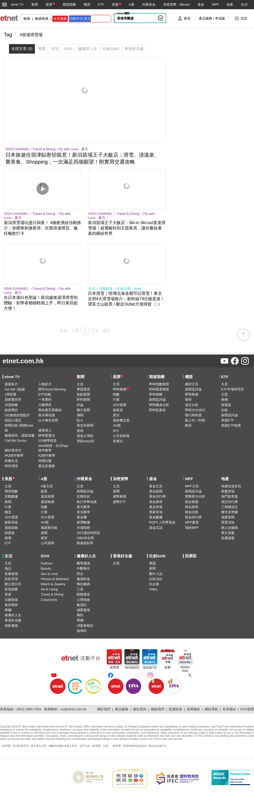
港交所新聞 (85, 425)
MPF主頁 (192, 486)
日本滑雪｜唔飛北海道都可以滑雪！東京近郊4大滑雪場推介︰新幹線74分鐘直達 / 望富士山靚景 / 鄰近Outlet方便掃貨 (125, 298)
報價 (224, 399)
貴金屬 (82, 517)
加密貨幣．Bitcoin (176, 4)
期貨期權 (69, 4)
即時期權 (155, 394)
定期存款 (83, 496)
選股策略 (11, 528)
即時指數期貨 (159, 384)
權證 (87, 4)
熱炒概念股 (121, 420)
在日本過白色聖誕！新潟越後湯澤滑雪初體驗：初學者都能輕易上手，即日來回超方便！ (41, 302)
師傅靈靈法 (46, 435)
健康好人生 (13, 615)
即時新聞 (83, 399)
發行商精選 (193, 415)
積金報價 (191, 502)
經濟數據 (83, 522)
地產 (230, 4)
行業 (116, 399)
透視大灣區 (85, 436)
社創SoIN (157, 556)
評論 (80, 405)
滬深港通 (47, 496)
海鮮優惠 (11, 626)
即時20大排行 (195, 410)
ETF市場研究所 (232, 389)
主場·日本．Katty (129, 288)
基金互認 (155, 528)
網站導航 (211, 709)
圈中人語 (155, 574)
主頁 (80, 384)
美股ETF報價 (231, 425)
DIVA (45, 556)
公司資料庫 (121, 436)
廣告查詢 (139, 709)
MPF (215, 4)
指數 (116, 394)
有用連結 (229, 709)
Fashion (47, 563)
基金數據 (155, 517)
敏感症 (82, 605)
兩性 (80, 615)
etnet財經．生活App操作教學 (53, 448)
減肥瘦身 (83, 610)
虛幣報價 (119, 496)
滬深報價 (47, 502)
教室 (188, 425)
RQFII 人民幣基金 (162, 522)
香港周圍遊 (125, 18)
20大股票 (119, 405)
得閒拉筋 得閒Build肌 (19, 427)
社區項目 (155, 579)
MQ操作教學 (14, 455)
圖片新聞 (83, 410)
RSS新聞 (247, 709)
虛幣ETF (119, 502)
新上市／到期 (195, 420)
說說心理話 (13, 420)
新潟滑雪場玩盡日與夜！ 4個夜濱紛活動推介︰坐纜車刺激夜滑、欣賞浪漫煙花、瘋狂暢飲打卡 (42, 228)
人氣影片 (45, 384)
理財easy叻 (85, 441)
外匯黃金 (148, 4)
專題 (152, 563)
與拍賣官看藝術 (50, 410)
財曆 (167, 667)
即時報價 (121, 389)
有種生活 (11, 461)
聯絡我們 (157, 709)
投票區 (191, 556)
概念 (8, 512)
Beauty (46, 568)
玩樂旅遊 (105, 288)
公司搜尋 (47, 543)
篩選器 (226, 405)
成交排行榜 (229, 502)
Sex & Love (49, 574)
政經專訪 (11, 410)
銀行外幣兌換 (87, 502)
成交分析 (191, 405)
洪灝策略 (11, 405)
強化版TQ (150, 667)
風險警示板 (49, 528)
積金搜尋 (191, 507)
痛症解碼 (83, 584)
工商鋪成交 (229, 507)
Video (153, 589)
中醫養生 (83, 568)
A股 (131, 4)
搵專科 (82, 631)
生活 (244, 4)
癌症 (80, 574)
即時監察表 (157, 410)
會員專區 (11, 605)
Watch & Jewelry (53, 584)
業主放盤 (228, 533)
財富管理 (11, 579)
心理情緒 (83, 600)
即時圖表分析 (159, 405)
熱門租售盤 (229, 496)
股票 (49, 4)
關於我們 (104, 709)
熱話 (8, 568)
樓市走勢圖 (229, 512)
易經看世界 (13, 399)
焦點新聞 (83, 394)
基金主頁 (155, 486)
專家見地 (155, 512)
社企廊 (154, 584)
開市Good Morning (52, 389)
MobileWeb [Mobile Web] (185, 669)
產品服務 (121, 709)
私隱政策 (175, 709)
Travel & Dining (44, 149)
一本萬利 (45, 399)
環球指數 (11, 491)
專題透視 (83, 389)
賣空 (116, 415)
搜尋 (80, 431)
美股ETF (227, 420)
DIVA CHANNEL (17, 149)
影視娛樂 (11, 589)
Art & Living (49, 589)
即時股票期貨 (159, 389)
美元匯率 (83, 512)
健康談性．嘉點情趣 (20, 435)
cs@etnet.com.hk (73, 709)
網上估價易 (229, 528)
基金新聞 (155, 491)
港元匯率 (83, 507)
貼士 (80, 420)
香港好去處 (13, 620)
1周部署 (10, 394)
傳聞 (80, 415)
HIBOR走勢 (85, 538)
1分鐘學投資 (47, 440)
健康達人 (45, 430)
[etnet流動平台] (80, 658)
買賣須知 (228, 522)
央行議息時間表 (88, 533)
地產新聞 (228, 517)
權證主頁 (191, 384)
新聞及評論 (157, 399)
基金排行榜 (157, 496)
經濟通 (114, 667)
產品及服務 (46, 466)
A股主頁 (47, 486)
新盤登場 (228, 491)
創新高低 (11, 522)
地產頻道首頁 (231, 486)
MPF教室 (192, 522)
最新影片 (11, 384)
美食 (8, 594)
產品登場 (155, 507)
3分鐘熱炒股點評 (17, 415)
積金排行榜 (193, 517)
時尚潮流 (11, 466)
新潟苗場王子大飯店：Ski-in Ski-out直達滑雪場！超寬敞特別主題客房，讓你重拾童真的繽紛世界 (126, 228)
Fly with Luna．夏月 (73, 149)
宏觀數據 (11, 496)
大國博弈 (45, 405)
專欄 (8, 610)
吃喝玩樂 (45, 461)
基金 (201, 4)
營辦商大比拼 (195, 496)
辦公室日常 (13, 584)
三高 (80, 589)
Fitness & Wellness (55, 579)
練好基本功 (13, 450)
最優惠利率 (85, 543)
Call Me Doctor (16, 440)
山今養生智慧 (48, 420)
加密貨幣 (120, 479)
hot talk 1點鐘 (15, 389)
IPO (116, 431)
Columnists (49, 600)
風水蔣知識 (46, 415)
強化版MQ (132, 667)
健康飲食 (83, 579)
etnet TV (17, 4)
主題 (224, 394)
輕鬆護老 (83, 594)
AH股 (117, 425)
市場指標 (83, 528)
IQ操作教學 (46, 455)
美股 (115, 4)
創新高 (118, 410)
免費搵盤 (228, 538)
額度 (44, 491)
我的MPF (192, 528)
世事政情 (11, 574)
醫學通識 (83, 563)
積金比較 (191, 512)
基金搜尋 (155, 502)
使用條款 (193, 709)
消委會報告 (85, 626)
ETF (101, 4)
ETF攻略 (44, 394)
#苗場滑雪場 (31, 35)
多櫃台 (118, 441)
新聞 (34, 4)
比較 (224, 410)
